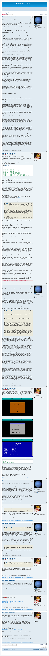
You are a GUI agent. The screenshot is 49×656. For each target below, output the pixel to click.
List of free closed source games (27, 282)
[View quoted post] (11, 203)
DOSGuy (35, 24)
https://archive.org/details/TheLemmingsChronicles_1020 (12, 601)
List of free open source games (16, 282)
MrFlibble (5, 154)
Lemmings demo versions (9, 13)
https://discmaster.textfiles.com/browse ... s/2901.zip (12, 629)
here (19, 197)
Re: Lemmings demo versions (9, 153)
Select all (7, 165)
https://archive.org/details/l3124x (8, 602)
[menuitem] (3, 8)
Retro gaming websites (6, 282)
